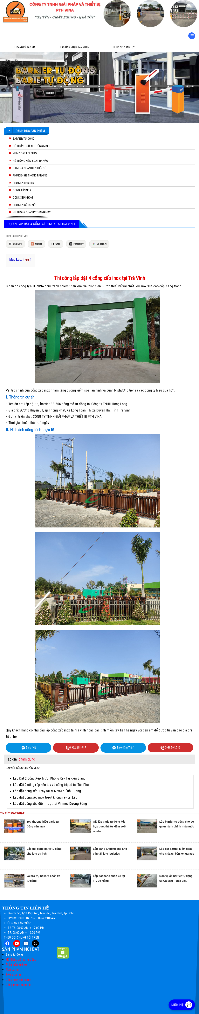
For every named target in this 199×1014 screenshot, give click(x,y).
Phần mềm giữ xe (16, 964)
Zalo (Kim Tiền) (123, 748)
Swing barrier (14, 975)
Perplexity (76, 244)
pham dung (26, 759)
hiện (27, 260)
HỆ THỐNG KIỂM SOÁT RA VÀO (30, 161)
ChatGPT (15, 244)
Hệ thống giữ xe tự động (21, 959)
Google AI (99, 244)
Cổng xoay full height (18, 980)
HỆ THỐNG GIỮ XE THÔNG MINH (31, 146)
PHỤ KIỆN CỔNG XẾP (24, 205)
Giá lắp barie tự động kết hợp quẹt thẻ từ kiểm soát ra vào (109, 826)
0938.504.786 (170, 748)
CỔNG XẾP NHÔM (23, 197)
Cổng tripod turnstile (18, 985)
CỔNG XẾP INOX (22, 190)
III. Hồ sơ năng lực (124, 47)
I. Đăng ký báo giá (25, 47)
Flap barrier (13, 970)
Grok (55, 244)
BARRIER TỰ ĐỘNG (23, 138)
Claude (36, 244)
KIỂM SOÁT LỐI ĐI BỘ (25, 153)
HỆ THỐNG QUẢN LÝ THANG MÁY (32, 212)
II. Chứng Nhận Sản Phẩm (74, 47)
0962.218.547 (76, 748)
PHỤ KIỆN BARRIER (23, 183)
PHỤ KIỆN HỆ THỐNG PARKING (30, 175)
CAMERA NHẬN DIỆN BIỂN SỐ (29, 168)
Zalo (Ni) (28, 748)
